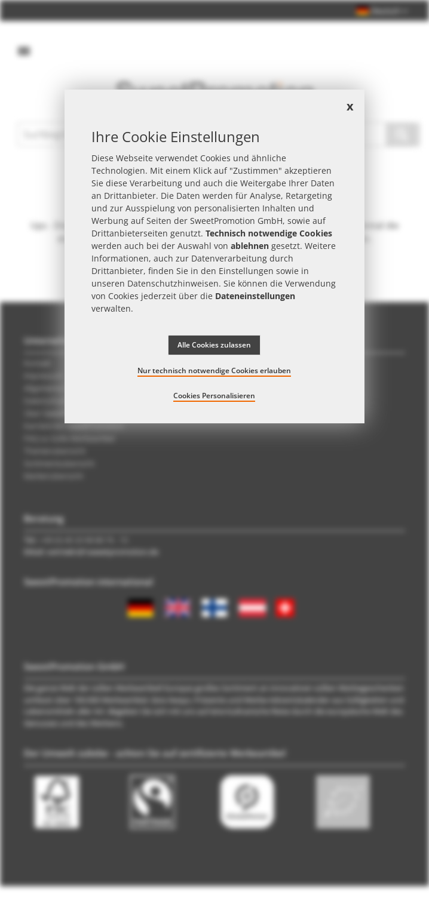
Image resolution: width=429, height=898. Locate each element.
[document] (215, 256)
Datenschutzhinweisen (173, 283)
